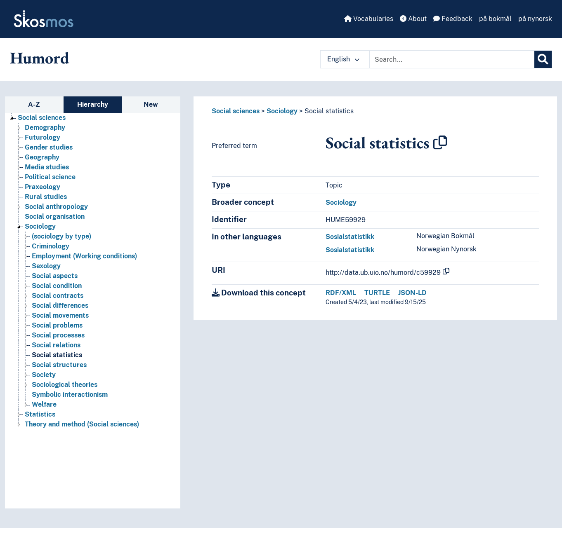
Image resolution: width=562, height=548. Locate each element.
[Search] (543, 59)
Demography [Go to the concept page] (45, 127)
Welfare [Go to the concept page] (44, 404)
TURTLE (377, 293)
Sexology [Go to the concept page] (46, 266)
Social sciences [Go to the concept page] (42, 118)
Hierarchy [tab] (92, 104)
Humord (39, 57)
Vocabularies (368, 19)
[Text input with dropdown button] (451, 59)
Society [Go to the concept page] (44, 375)
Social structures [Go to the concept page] (59, 365)
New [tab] (151, 104)
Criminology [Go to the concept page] (50, 246)
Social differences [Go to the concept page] (60, 305)
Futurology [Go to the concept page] (42, 137)
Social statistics (329, 111)
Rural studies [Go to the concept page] (46, 197)
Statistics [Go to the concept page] (40, 414)
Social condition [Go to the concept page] (57, 286)
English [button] (343, 59)
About (413, 19)
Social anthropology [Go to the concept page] (56, 207)
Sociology (282, 111)
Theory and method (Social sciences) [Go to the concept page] (82, 424)
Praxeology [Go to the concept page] (42, 187)
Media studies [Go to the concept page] (47, 167)
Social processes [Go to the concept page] (58, 335)
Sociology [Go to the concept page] (40, 226)
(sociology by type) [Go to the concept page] (61, 236)
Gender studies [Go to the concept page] (49, 147)
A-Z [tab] (34, 104)
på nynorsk (535, 19)
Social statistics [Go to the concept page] (57, 355)
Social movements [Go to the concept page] (60, 315)
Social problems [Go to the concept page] (57, 325)
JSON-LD (412, 293)
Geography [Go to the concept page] (42, 157)
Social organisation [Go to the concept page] (55, 216)
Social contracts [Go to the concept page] (57, 296)
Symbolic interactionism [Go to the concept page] (70, 394)
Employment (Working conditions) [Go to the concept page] (84, 256)
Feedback (452, 19)
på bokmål (495, 19)
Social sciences (236, 111)
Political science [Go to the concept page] (50, 177)
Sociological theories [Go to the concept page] (64, 385)
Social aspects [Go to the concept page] (55, 276)
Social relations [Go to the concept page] (56, 345)
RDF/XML (341, 293)
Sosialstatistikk (350, 237)
